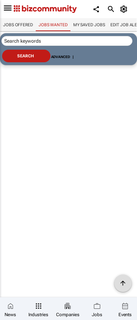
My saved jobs (89, 24)
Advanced (60, 57)
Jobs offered (18, 24)
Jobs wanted (53, 24)
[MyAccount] (124, 9)
